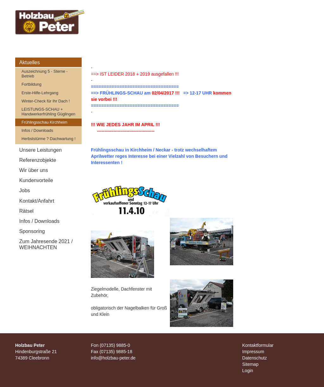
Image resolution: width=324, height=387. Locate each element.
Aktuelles (29, 62)
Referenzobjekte (37, 160)
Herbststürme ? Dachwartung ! (49, 139)
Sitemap (250, 364)
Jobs (24, 190)
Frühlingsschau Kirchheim (44, 122)
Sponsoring (32, 231)
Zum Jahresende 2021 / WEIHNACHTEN (46, 244)
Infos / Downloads (37, 130)
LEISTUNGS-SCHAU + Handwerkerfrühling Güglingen (48, 111)
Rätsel (26, 211)
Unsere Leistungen (40, 150)
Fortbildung (31, 84)
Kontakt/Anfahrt (36, 201)
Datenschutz (254, 357)
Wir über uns (33, 170)
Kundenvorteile (36, 180)
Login (247, 370)
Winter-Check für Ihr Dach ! (46, 101)
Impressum (253, 351)
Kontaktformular (258, 345)
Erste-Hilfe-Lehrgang (40, 93)
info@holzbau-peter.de (113, 357)
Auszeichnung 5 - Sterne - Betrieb (45, 73)
